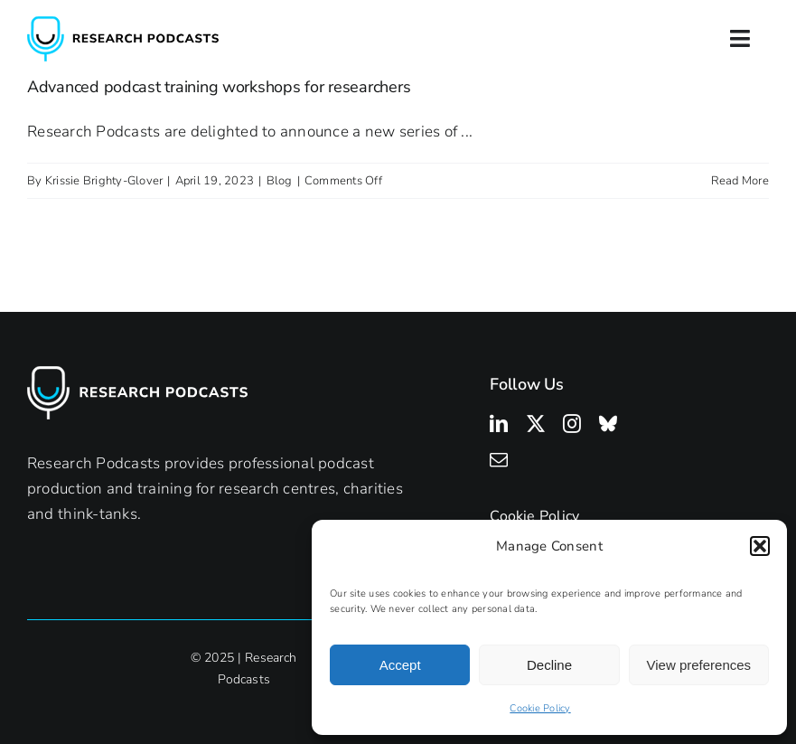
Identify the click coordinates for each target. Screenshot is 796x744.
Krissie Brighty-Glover (104, 181)
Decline (549, 665)
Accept (400, 665)
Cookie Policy (540, 708)
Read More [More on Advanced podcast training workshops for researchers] (740, 181)
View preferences (699, 665)
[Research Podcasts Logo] (123, 24)
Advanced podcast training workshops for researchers (218, 87)
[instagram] (572, 424)
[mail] (499, 460)
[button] (760, 546)
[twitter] (536, 424)
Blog (280, 181)
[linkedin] (499, 424)
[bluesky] (608, 424)
